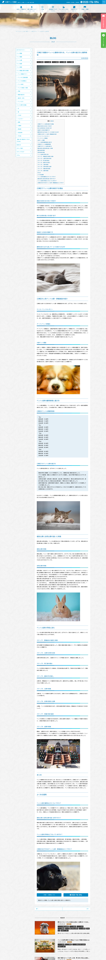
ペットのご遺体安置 (23, 77)
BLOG (20, 31)
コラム (18, 155)
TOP (16, 31)
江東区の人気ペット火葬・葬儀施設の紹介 (47, 134)
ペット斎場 (19, 67)
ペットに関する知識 (21, 105)
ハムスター (20, 118)
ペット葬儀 (19, 53)
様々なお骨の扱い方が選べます (45, 128)
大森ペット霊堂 (41, 140)
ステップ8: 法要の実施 (43, 170)
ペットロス (20, 101)
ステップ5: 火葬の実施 (43, 164)
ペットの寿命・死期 (23, 87)
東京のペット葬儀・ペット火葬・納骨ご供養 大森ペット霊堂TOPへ (54, 900)
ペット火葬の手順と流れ (43, 154)
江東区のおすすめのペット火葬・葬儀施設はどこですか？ (51, 182)
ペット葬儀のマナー (23, 74)
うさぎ (19, 115)
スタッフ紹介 (20, 148)
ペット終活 (20, 84)
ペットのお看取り (22, 80)
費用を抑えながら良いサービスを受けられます (48, 132)
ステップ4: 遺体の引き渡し (44, 162)
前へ (37, 908)
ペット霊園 (19, 56)
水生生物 (20, 132)
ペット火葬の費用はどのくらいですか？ (47, 176)
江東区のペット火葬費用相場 (44, 144)
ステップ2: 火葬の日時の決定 (44, 158)
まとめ (39, 172)
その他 (19, 136)
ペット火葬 (19, 60)
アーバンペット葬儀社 (43, 138)
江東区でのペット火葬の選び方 (45, 146)
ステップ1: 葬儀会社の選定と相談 (45, 156)
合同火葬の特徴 (41, 152)
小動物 (19, 125)
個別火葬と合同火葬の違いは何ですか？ (47, 178)
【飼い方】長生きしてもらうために (23, 140)
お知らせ (19, 144)
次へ (88, 908)
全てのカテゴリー (21, 49)
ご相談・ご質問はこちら (49, 894)
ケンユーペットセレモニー (44, 136)
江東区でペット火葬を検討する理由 (46, 124)
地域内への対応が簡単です (44, 130)
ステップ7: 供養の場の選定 (44, 168)
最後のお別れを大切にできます (45, 126)
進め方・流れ (21, 98)
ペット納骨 (19, 63)
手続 (19, 91)
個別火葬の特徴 (41, 150)
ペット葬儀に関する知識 (22, 70)
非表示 (52, 121)
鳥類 (19, 122)
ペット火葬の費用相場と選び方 (45, 142)
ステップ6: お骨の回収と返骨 (44, 166)
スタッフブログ (20, 151)
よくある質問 (41, 174)
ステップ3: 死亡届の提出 (43, 160)
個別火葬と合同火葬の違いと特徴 (45, 148)
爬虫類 (19, 129)
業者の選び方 (21, 94)
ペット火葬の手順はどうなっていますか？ (47, 180)
